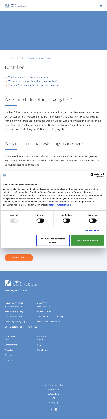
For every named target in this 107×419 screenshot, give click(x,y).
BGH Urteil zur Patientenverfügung (21, 326)
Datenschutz (53, 393)
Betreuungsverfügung (15, 321)
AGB (54, 398)
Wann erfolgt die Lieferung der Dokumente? (33, 85)
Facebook (9, 355)
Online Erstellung (45, 311)
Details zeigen (92, 230)
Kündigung (53, 402)
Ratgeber (15, 58)
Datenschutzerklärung (60, 205)
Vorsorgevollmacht (13, 316)
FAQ (48, 58)
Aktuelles (9, 350)
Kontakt (40, 339)
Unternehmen (11, 344)
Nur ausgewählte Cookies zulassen (53, 240)
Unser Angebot (44, 306)
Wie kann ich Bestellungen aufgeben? (29, 77)
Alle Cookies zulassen (87, 240)
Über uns (9, 339)
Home (7, 58)
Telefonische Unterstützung (50, 316)
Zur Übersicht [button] (19, 257)
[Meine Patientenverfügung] (15, 6)
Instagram (9, 360)
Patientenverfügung (14, 311)
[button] (101, 5)
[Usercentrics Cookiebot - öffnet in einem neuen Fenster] (92, 175)
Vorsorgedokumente (14, 306)
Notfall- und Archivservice (48, 321)
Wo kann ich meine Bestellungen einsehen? (33, 81)
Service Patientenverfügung (33, 58)
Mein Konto (42, 350)
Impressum (53, 389)
